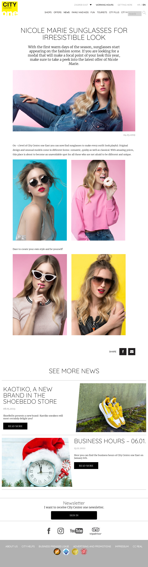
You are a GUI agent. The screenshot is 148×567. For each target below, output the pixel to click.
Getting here (125, 5)
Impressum (122, 546)
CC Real (138, 546)
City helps (28, 546)
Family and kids (80, 12)
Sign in (74, 515)
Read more (15, 426)
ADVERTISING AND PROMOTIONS (92, 546)
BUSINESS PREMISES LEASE (54, 546)
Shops (48, 12)
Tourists (102, 12)
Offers (57, 12)
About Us (11, 546)
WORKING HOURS (104, 5)
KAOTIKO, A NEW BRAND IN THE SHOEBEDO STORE (30, 395)
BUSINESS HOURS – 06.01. (110, 441)
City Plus (114, 12)
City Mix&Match (129, 12)
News (67, 12)
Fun (93, 12)
